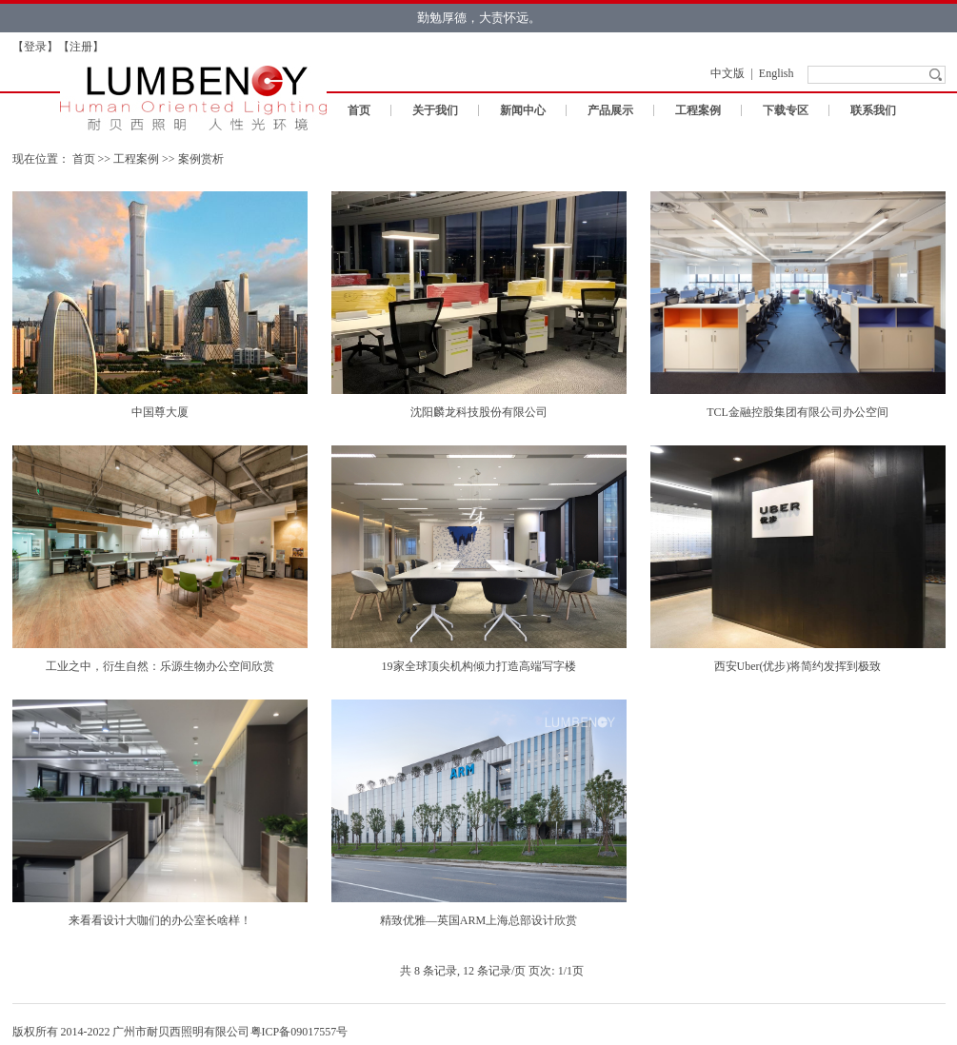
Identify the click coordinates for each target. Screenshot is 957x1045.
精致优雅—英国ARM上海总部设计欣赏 (478, 920)
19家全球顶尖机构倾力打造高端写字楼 (479, 666)
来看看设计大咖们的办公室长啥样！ (160, 920)
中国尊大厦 (160, 412)
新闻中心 (523, 110)
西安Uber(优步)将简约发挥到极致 (798, 666)
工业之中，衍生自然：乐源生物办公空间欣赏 (160, 666)
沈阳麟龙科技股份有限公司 (479, 412)
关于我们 (435, 110)
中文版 (727, 73)
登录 (35, 46)
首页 (359, 110)
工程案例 (698, 110)
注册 (81, 46)
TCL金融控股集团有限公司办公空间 (797, 412)
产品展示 (610, 110)
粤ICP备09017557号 (299, 1031)
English (776, 73)
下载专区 (785, 110)
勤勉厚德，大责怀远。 (479, 17)
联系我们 (873, 110)
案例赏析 (201, 159)
